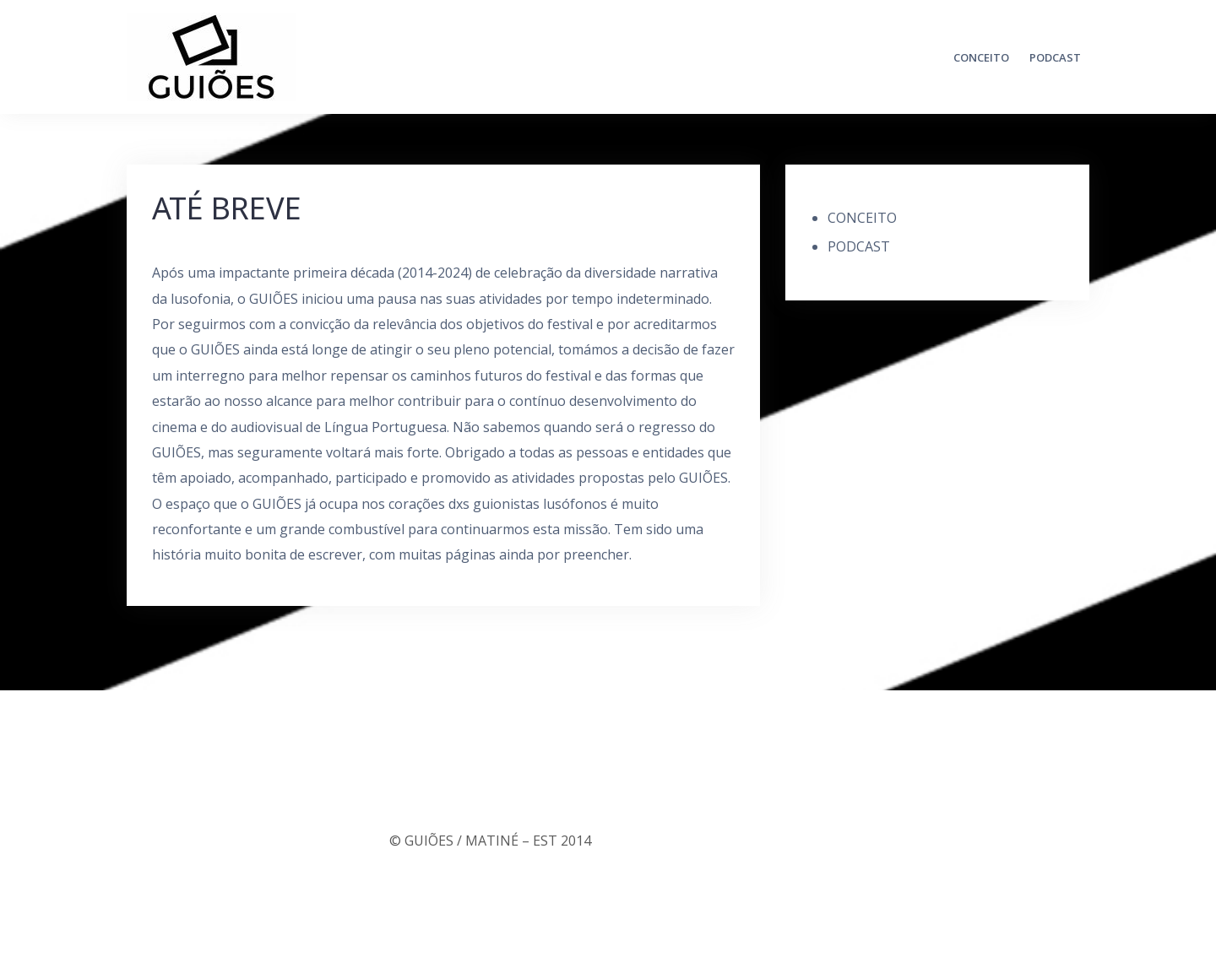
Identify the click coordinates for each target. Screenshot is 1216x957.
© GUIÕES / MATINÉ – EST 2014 (490, 840)
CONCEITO (981, 57)
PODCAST (1055, 57)
